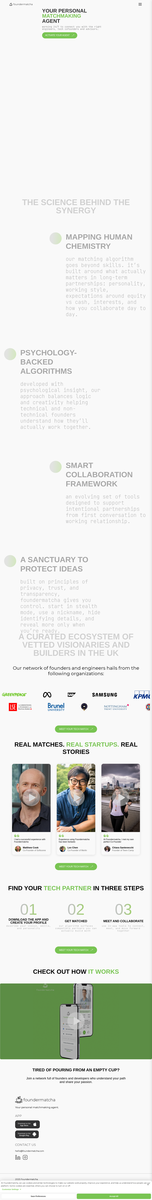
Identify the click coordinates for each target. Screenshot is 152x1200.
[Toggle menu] (140, 4)
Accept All (114, 1196)
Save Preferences (38, 1196)
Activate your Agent (59, 35)
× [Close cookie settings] (148, 1184)
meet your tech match (76, 729)
